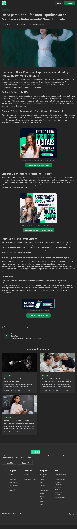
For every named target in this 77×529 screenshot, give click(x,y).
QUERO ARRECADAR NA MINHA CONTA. (38, 230)
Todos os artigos (60, 474)
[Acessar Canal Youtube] (70, 514)
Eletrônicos (43, 474)
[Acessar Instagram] (73, 514)
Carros (42, 479)
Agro (41, 504)
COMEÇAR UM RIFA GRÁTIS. (38, 315)
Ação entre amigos (46, 488)
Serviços (42, 485)
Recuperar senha (30, 479)
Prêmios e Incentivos (58, 488)
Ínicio (11, 474)
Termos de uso (14, 485)
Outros (42, 493)
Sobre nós (12, 479)
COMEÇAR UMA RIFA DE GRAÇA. (39, 165)
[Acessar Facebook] (67, 514)
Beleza (42, 499)
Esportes (42, 477)
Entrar (26, 474)
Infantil (42, 496)
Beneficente (44, 490)
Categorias (13, 477)
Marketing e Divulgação (58, 483)
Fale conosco (13, 482)
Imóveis (42, 502)
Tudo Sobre (59, 477)
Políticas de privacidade (13, 489)
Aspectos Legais (60, 497)
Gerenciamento (60, 479)
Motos (42, 482)
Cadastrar (27, 477)
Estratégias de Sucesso (59, 493)
